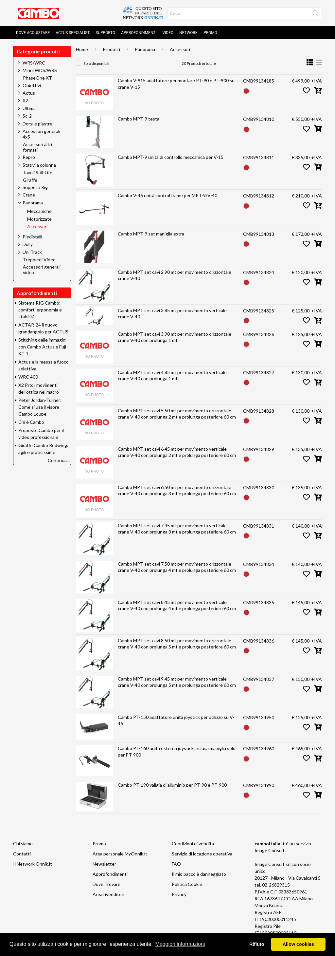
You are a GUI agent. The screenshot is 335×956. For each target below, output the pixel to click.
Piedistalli (32, 236)
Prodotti (111, 49)
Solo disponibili (96, 63)
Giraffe (30, 180)
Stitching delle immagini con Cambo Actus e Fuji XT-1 (42, 346)
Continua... (59, 460)
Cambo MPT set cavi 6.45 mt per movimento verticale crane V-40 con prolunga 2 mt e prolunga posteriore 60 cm (177, 452)
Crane (29, 194)
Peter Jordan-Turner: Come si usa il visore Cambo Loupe (40, 407)
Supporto (105, 32)
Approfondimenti (138, 32)
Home (82, 49)
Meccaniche (39, 211)
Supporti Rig (35, 187)
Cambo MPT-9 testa (138, 119)
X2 (25, 100)
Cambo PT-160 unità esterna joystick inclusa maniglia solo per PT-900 (177, 751)
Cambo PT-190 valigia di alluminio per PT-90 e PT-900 (172, 785)
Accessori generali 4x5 (41, 134)
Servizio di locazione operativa (202, 853)
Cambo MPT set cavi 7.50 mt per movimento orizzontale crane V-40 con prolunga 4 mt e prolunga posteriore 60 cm (177, 567)
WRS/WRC (34, 63)
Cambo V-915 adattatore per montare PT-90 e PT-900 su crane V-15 (176, 84)
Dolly (28, 244)
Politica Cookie (187, 884)
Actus (29, 93)
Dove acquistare (33, 32)
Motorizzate (39, 219)
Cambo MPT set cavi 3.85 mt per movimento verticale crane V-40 (172, 314)
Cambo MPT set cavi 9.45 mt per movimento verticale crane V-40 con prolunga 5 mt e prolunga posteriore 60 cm (177, 682)
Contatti (22, 853)
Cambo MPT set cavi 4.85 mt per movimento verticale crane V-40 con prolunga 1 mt (172, 375)
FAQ (176, 864)
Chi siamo (23, 843)
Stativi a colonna (39, 165)
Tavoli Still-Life (37, 172)
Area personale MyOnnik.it (120, 853)
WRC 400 (28, 377)
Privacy (179, 894)
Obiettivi (32, 85)
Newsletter (104, 864)
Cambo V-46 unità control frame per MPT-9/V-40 (167, 195)
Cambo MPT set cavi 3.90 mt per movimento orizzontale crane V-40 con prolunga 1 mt (174, 337)
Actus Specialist (73, 32)
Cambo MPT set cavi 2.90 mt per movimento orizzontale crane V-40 (174, 275)
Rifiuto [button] (256, 944)
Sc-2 (27, 116)
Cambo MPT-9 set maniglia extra (151, 233)
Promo (210, 32)
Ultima (29, 108)
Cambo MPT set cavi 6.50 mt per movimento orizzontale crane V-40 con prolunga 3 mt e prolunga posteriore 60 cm (177, 490)
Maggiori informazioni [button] (180, 944)
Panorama (145, 49)
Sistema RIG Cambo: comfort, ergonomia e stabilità (40, 309)
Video (168, 32)
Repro (29, 157)
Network (188, 32)
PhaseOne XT (37, 78)
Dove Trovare (106, 884)
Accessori (180, 49)
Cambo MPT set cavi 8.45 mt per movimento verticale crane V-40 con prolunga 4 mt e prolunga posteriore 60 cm (177, 605)
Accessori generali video (42, 269)
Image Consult (270, 850)
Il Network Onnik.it (32, 864)
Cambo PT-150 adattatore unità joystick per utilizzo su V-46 (176, 720)
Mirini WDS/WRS (40, 70)
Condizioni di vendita (193, 843)
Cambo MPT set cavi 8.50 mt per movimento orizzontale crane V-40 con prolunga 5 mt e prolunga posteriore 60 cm (177, 644)
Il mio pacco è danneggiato (199, 874)
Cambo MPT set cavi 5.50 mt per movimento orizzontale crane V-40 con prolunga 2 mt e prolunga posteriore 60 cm (177, 414)
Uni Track (32, 252)
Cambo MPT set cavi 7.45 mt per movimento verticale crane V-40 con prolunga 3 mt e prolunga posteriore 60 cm (177, 529)
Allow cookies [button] (298, 944)
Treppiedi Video (39, 259)
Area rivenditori (108, 894)
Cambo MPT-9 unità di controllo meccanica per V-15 (170, 157)
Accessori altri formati (37, 147)
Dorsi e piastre (37, 123)
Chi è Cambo (31, 422)
